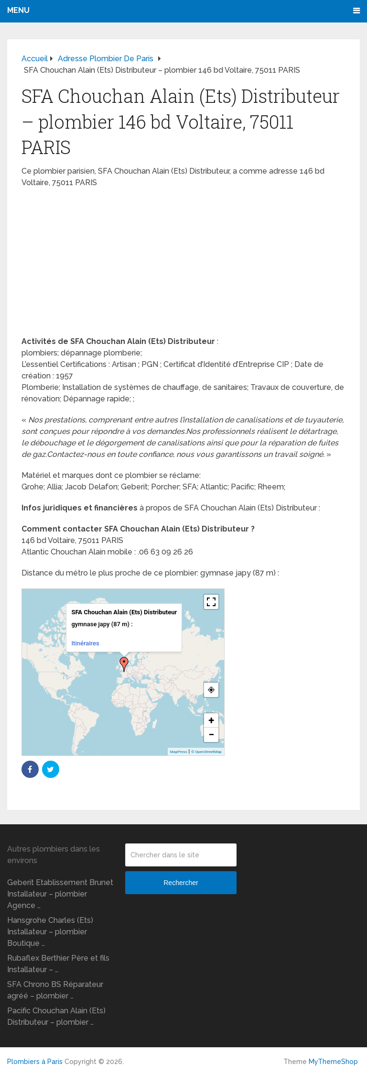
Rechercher (180, 883)
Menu (18, 10)
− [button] (211, 735)
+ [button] (211, 720)
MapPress (178, 752)
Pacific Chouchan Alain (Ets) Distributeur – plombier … (56, 1016)
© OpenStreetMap (206, 752)
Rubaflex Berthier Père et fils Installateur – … (58, 963)
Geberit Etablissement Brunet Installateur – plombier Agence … (60, 894)
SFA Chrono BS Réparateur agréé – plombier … (55, 990)
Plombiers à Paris (35, 1061)
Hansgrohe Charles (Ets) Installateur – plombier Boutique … (50, 932)
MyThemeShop (333, 1061)
